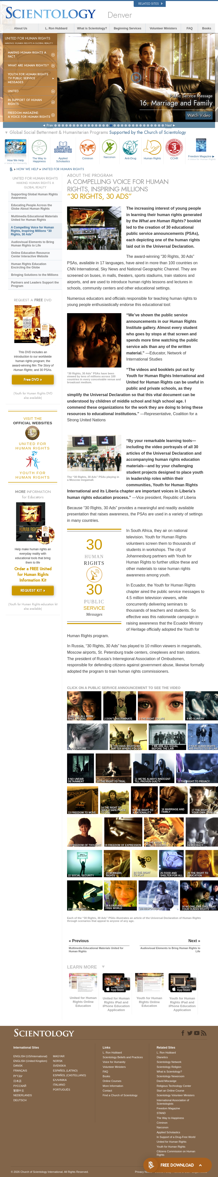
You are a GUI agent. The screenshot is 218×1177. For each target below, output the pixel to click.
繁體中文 (18, 1090)
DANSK (18, 1065)
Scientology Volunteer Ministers (175, 1095)
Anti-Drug (130, 149)
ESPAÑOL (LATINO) (65, 1070)
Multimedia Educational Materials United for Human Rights (34, 218)
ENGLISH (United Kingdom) (30, 1060)
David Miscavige (166, 1080)
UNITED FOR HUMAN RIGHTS (63, 169)
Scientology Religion (169, 1066)
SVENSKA (59, 1065)
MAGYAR (59, 1056)
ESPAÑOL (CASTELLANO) (69, 1075)
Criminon (87, 149)
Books (206, 28)
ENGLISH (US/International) (30, 1056)
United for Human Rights (171, 1141)
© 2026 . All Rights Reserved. (50, 1171)
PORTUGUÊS (61, 1089)
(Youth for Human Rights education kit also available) (32, 606)
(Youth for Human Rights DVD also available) (33, 395)
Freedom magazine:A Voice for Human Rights (29, 115)
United (13, 91)
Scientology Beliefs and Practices (123, 1057)
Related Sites (150, 3)
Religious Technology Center (174, 1085)
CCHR (174, 149)
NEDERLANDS (22, 1095)
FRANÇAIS (20, 1070)
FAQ (189, 28)
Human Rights (152, 149)
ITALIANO (59, 1084)
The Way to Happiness (39, 150)
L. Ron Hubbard (56, 28)
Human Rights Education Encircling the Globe (28, 265)
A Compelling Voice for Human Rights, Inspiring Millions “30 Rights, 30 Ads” (32, 231)
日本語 (17, 1080)
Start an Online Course (170, 1090)
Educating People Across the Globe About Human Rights (31, 206)
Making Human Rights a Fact (27, 54)
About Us (20, 28)
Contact (107, 1090)
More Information (113, 1085)
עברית (17, 1076)
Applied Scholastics (63, 150)
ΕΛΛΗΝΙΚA (60, 1079)
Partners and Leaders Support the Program (35, 284)
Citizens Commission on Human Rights (176, 1153)
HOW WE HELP (28, 169)
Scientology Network (169, 1061)
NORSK (58, 1060)
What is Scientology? (92, 28)
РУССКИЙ (19, 1085)
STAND (161, 1113)
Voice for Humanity (114, 1061)
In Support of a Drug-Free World (176, 1137)
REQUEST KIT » (32, 590)
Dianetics (162, 1057)
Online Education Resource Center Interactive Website (30, 254)
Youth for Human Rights (171, 1146)
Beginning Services (127, 28)
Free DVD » (33, 379)
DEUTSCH (19, 1100)
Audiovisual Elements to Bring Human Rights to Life (32, 243)
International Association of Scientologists (173, 1102)
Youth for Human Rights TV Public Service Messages (28, 78)
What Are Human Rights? (28, 65)
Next (168, 125)
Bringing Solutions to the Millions (34, 275)
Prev (50, 125)
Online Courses (112, 1080)
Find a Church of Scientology (120, 1095)
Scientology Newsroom (170, 1076)
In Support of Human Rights (25, 102)
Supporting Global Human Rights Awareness (34, 196)
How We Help (15, 160)
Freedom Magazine (202, 158)
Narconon (109, 148)
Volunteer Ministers (163, 28)
